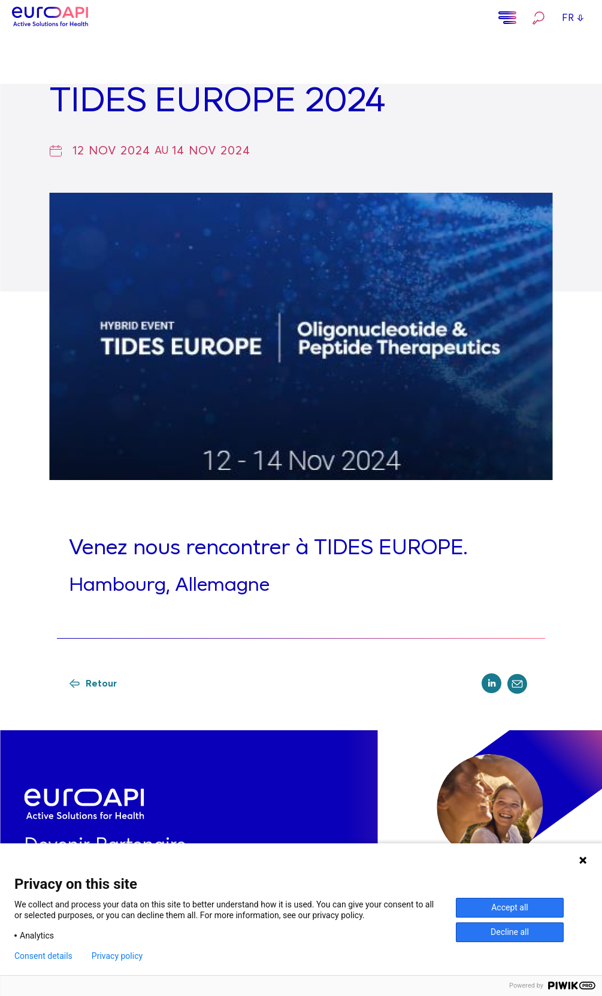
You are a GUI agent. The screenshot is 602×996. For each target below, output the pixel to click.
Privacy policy (117, 956)
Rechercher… (538, 18)
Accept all (509, 907)
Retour (93, 683)
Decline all (510, 932)
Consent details (43, 956)
